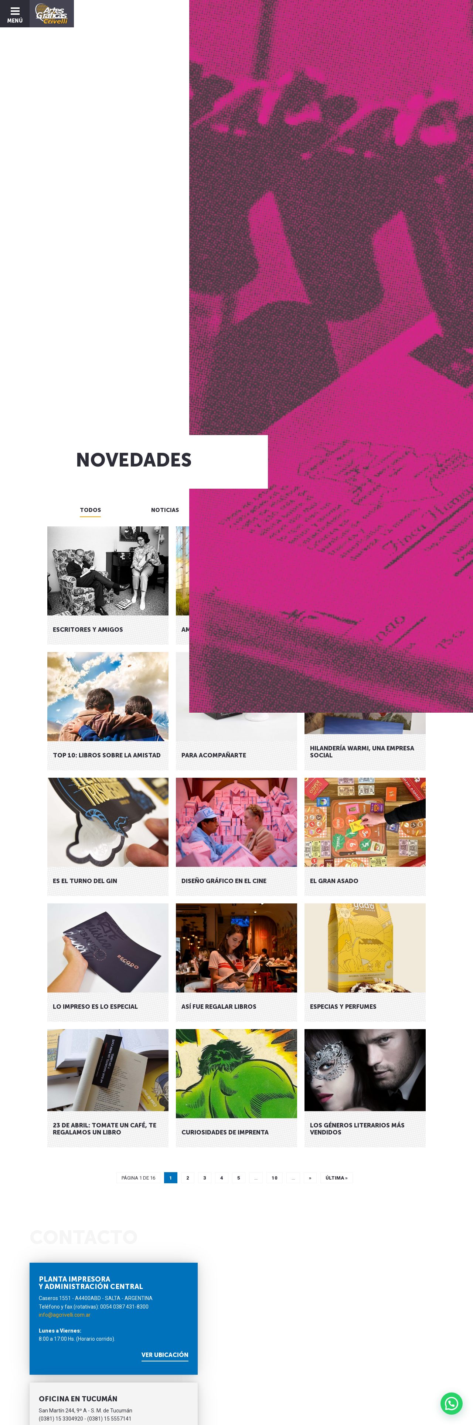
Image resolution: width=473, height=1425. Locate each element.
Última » (337, 1178)
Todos (90, 510)
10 (275, 1178)
